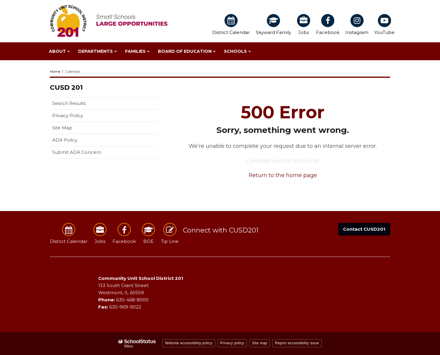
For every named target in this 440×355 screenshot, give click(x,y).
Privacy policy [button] (232, 343)
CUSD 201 (66, 87)
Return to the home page (283, 175)
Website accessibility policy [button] (189, 343)
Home (55, 71)
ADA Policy (64, 140)
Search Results (69, 103)
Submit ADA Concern (76, 152)
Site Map (62, 128)
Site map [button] (259, 343)
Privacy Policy (67, 115)
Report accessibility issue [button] (297, 343)
